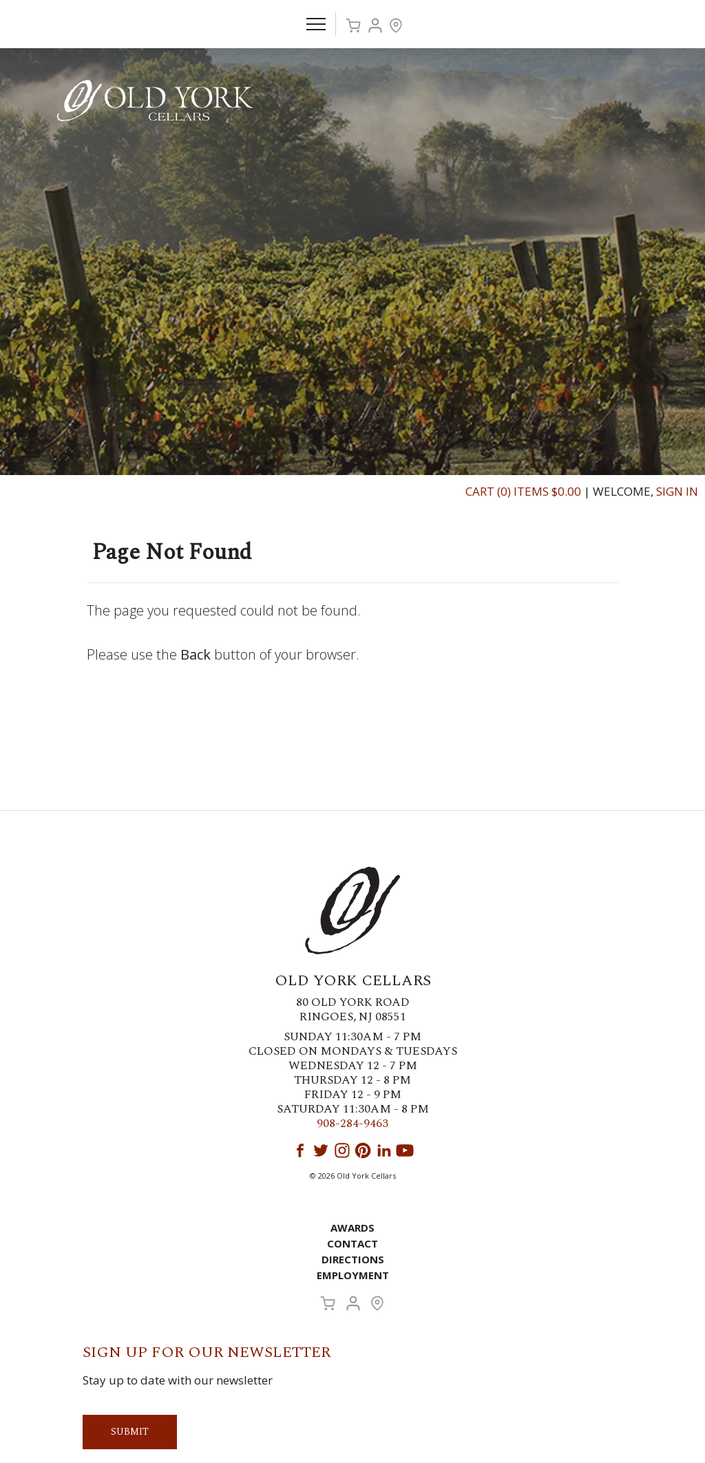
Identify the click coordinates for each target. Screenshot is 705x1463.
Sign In (677, 491)
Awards (352, 1227)
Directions (353, 1259)
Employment (353, 1275)
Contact (352, 1243)
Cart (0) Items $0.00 (523, 491)
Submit (130, 1431)
